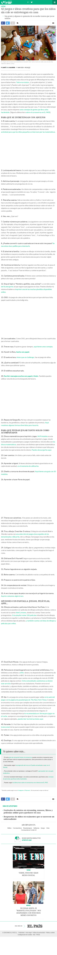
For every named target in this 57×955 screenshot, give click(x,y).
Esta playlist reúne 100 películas (24, 615)
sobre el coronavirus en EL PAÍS (38, 112)
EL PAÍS (34, 926)
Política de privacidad (39, 932)
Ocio (47, 828)
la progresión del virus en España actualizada (29, 765)
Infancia (36, 828)
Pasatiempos (27, 828)
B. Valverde (11, 67)
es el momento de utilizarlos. (28, 466)
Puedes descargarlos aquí (41, 450)
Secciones (54, 2)
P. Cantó (3, 67)
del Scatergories (7, 287)
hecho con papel (22, 352)
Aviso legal (28, 932)
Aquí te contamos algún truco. (12, 596)
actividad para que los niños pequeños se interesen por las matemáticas (28, 132)
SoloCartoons (21, 613)
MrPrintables (43, 436)
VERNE (28, 870)
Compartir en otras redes (12, 23)
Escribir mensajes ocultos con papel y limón (21, 376)
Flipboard (27, 790)
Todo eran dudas (22, 82)
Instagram (21, 790)
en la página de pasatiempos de (27, 700)
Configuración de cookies (25, 935)
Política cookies (50, 932)
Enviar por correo (53, 23)
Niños (9, 828)
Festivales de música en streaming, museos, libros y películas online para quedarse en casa (28, 811)
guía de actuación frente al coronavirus (20, 757)
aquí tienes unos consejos (43, 347)
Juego (43, 828)
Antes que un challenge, (25, 357)
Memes (28, 905)
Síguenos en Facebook (28, 2)
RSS (34, 935)
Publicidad (21, 932)
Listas (3, 6)
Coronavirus (17, 828)
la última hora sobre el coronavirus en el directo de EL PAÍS (30, 782)
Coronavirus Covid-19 (28, 830)
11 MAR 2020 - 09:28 (23, 67)
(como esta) (5, 727)
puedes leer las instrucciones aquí (30, 719)
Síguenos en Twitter (31, 2)
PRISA (38, 935)
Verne (6, 2)
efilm (22, 673)
